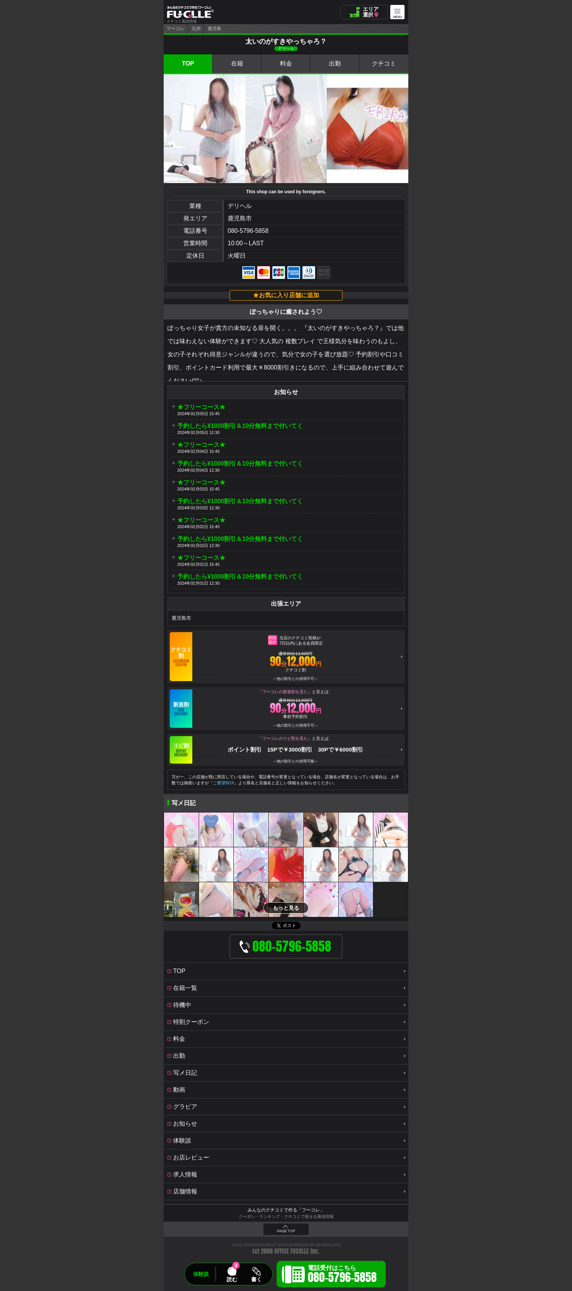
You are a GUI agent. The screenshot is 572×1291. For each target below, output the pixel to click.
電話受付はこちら (342, 1275)
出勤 (335, 63)
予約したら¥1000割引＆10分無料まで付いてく (240, 426)
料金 (286, 63)
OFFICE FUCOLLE (291, 1251)
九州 (196, 28)
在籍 (237, 63)
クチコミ (384, 63)
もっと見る (286, 908)
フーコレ (175, 28)
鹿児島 (214, 28)
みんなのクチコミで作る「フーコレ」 (286, 1210)
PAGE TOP (286, 1231)
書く (256, 1279)
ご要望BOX (223, 783)
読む (232, 1279)
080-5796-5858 (248, 231)
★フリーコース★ (201, 407)
